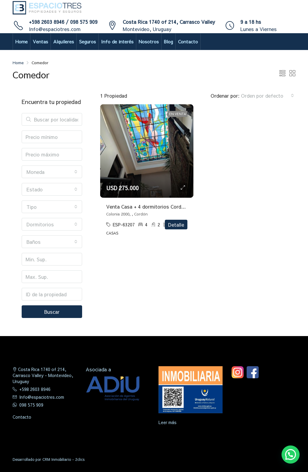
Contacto (188, 41)
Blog (168, 41)
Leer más (168, 422)
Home (21, 41)
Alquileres (63, 41)
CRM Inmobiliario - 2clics (63, 459)
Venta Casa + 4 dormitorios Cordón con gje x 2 (159, 206)
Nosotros (149, 41)
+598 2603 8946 (35, 389)
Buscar (52, 311)
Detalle (176, 224)
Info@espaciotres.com (55, 29)
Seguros (87, 41)
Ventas (40, 41)
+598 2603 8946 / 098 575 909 (63, 21)
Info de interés (117, 41)
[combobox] (267, 95)
